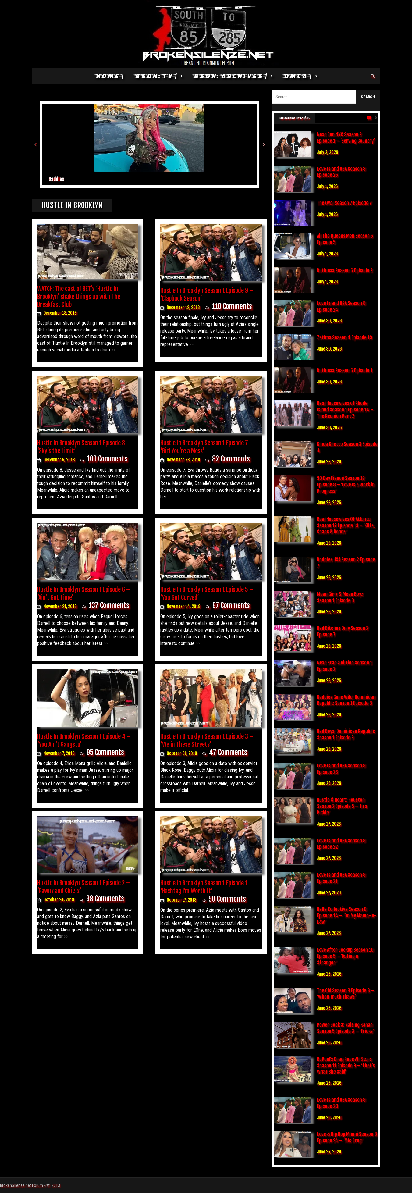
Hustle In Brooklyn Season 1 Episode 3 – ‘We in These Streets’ (206, 740)
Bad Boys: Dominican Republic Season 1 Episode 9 (346, 734)
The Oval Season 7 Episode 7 (344, 203)
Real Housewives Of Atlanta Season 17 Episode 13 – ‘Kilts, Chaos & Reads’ (346, 525)
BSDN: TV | (155, 76)
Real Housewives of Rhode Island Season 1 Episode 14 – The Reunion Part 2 (345, 409)
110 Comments (232, 306)
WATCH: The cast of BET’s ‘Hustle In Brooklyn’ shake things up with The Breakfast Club (78, 296)
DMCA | (297, 76)
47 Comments (228, 752)
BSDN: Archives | (230, 76)
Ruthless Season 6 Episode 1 (344, 370)
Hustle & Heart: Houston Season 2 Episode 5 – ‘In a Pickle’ (342, 806)
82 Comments (231, 458)
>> (112, 350)
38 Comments (105, 898)
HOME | (109, 76)
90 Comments (227, 899)
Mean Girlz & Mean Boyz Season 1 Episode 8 (340, 597)
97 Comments (231, 605)
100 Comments (107, 458)
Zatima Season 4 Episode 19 (344, 337)
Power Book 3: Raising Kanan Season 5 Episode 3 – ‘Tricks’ (345, 1028)
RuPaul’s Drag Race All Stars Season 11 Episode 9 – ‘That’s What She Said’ (346, 1065)
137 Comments (109, 605)
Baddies (56, 179)
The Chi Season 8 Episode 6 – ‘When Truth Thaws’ (345, 994)
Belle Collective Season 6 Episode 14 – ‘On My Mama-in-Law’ (346, 915)
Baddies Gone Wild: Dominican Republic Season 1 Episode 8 (346, 700)
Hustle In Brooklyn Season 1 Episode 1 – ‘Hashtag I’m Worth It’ (206, 887)
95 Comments (105, 752)
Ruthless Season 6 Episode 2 (345, 270)
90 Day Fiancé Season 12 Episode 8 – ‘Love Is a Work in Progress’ (346, 484)
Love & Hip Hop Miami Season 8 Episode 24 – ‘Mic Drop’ (347, 1137)
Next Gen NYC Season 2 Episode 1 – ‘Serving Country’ (346, 137)
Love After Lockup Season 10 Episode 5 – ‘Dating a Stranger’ (345, 956)
